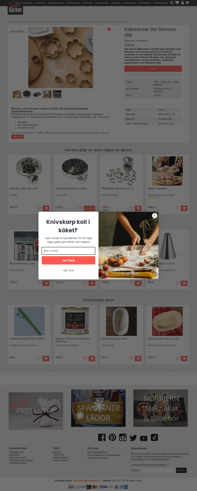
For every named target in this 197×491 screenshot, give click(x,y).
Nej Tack (68, 270)
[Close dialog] (154, 215)
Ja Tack (68, 260)
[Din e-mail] (68, 251)
